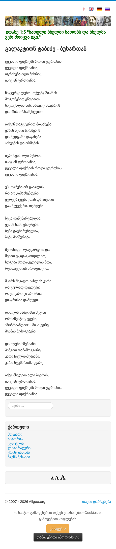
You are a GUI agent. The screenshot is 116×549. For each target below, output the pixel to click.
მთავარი (15, 434)
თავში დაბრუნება (96, 502)
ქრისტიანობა (19, 452)
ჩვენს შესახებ (19, 457)
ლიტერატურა (19, 448)
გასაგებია (58, 529)
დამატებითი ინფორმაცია (58, 537)
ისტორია (15, 439)
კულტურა (16, 443)
